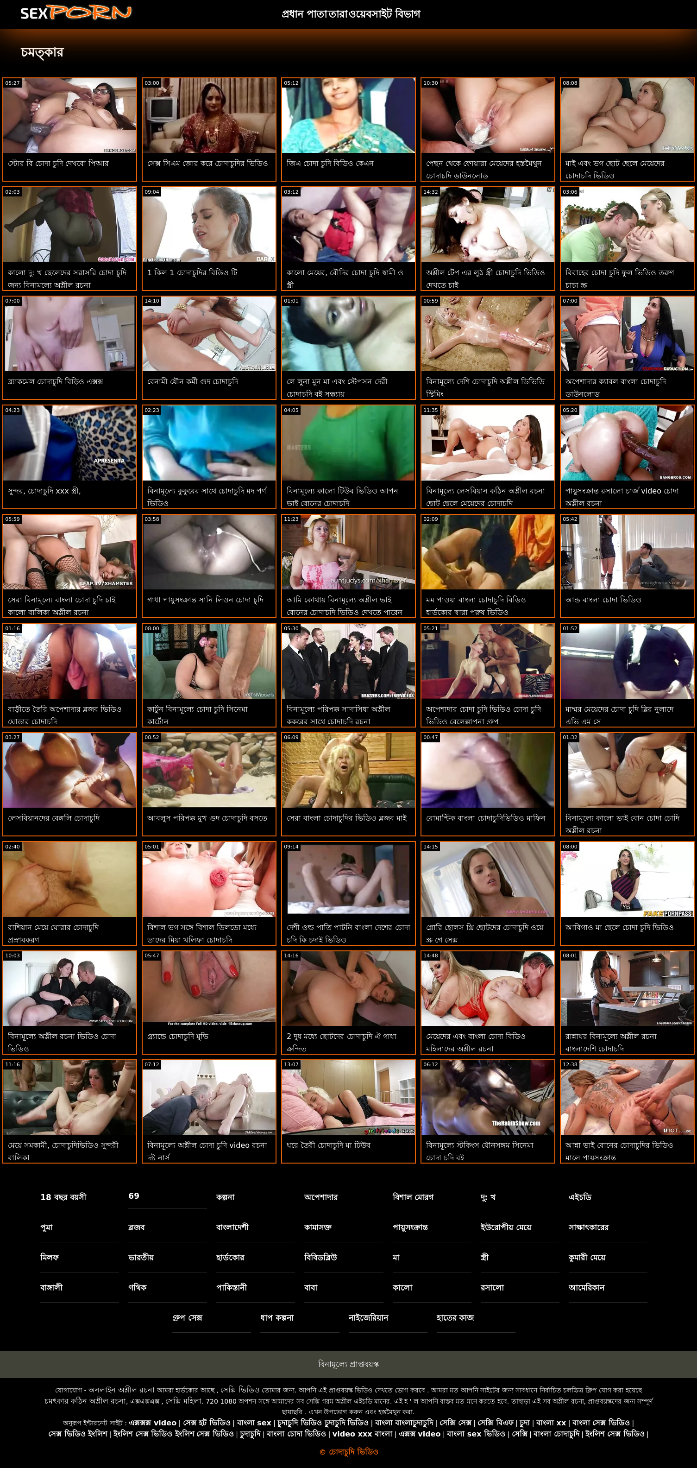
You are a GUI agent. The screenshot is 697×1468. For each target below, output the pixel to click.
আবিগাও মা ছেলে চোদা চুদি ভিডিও (619, 927)
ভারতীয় (141, 1257)
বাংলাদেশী (232, 1227)
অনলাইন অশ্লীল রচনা (121, 1390)
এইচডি (580, 1197)
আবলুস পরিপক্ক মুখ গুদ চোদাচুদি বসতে (207, 818)
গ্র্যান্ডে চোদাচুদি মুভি (177, 1036)
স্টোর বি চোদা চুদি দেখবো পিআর (58, 163)
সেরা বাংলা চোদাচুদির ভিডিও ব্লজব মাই (347, 818)
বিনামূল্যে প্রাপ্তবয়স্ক (348, 1364)
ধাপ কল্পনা (277, 1317)
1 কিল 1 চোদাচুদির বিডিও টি (192, 272)
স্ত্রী (485, 1257)
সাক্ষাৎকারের (589, 1227)
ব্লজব (136, 1227)
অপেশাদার (321, 1197)
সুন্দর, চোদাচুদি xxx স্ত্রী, (44, 491)
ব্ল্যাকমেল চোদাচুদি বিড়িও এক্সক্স (55, 381)
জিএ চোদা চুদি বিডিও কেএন (330, 163)
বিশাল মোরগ (413, 1197)
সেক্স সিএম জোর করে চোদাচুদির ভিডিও (207, 163)
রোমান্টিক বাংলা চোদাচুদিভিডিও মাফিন (486, 818)
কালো (402, 1287)
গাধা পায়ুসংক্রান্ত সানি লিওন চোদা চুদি (205, 599)
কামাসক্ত (318, 1227)
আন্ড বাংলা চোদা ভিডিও (603, 599)
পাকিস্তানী (231, 1287)
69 (133, 1196)
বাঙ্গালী (51, 1287)
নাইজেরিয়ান (368, 1317)
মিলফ (49, 1257)
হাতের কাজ (455, 1317)
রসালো (492, 1287)
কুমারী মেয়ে (587, 1257)
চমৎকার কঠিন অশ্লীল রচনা (85, 1401)
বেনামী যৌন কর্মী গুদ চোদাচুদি (192, 381)
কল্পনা (225, 1197)
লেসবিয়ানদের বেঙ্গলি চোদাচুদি (54, 818)
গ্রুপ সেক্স (187, 1317)
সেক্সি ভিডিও (240, 1390)
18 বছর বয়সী (63, 1197)
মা (396, 1257)
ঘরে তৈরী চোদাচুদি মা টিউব (328, 1145)
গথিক (137, 1287)
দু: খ (488, 1197)
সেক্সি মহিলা (183, 1401)
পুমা (46, 1227)
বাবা (310, 1287)
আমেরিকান (586, 1287)
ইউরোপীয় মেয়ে (506, 1227)
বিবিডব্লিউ (320, 1257)
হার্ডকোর (230, 1257)
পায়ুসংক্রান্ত (410, 1227)
